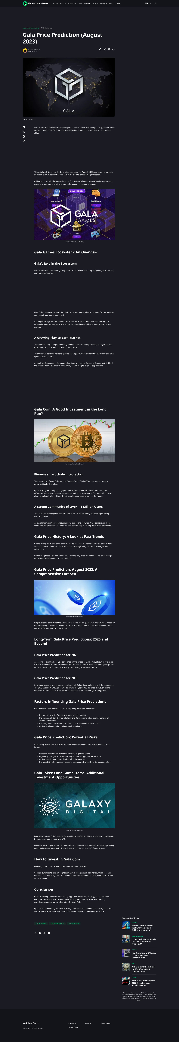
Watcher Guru (30, 1023)
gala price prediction (57, 923)
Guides (36, 28)
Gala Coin (53, 130)
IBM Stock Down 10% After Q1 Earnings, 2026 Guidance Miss (144, 955)
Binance (70, 481)
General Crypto (28, 28)
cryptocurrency (41, 923)
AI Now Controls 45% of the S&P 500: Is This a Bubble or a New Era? (142, 927)
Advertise (88, 1023)
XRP (133, 964)
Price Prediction (74, 923)
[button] (148, 3)
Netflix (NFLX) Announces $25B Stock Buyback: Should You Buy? (143, 982)
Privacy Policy (73, 1027)
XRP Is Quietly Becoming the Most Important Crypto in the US (143, 969)
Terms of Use (105, 1023)
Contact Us (72, 1023)
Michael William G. (34, 50)
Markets (135, 936)
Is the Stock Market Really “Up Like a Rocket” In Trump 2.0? (144, 941)
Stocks (134, 922)
